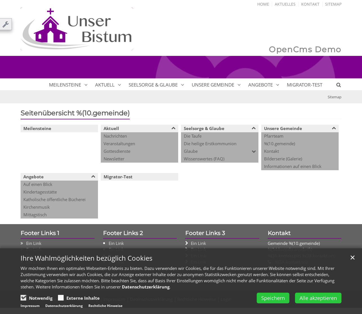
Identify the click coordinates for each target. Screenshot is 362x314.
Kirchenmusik (36, 207)
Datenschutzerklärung (145, 287)
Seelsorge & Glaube (153, 84)
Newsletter (114, 158)
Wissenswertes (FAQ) (204, 158)
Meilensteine (65, 84)
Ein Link (33, 243)
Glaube (191, 151)
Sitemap (333, 4)
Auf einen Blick (37, 184)
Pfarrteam (273, 136)
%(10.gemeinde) (279, 143)
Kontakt (310, 4)
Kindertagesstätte (40, 192)
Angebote (260, 84)
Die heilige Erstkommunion (210, 143)
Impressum (30, 305)
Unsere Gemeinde (213, 84)
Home (263, 4)
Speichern (273, 298)
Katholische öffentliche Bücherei (54, 199)
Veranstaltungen (119, 143)
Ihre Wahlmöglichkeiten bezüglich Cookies (86, 258)
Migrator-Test (304, 84)
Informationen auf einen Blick (292, 166)
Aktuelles (285, 4)
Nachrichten (115, 136)
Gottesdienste (117, 151)
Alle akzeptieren (318, 298)
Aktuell (105, 84)
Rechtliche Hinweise (105, 305)
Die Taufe (193, 136)
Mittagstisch (35, 214)
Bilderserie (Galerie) (283, 158)
